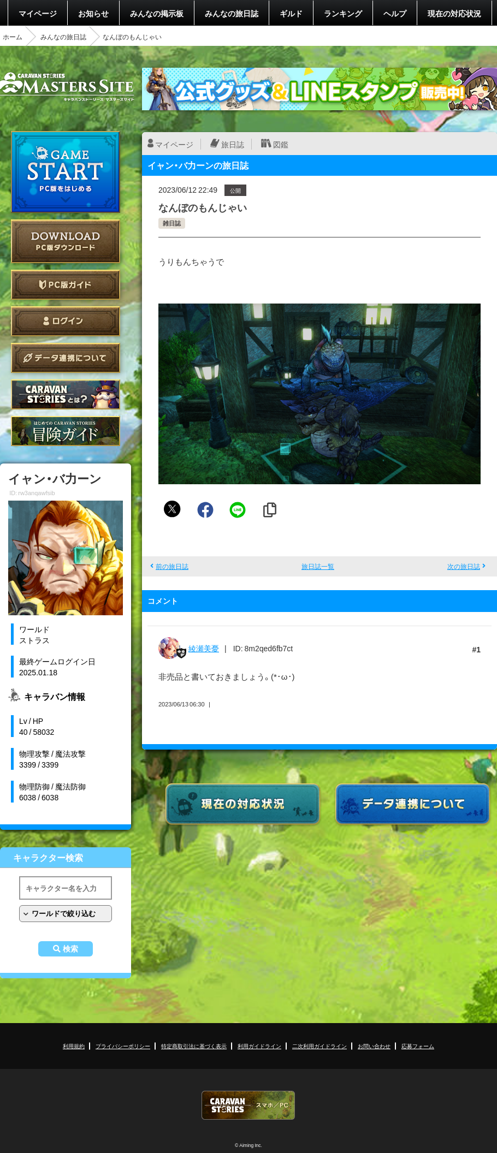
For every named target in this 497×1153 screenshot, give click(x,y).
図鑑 (280, 144)
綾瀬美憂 (203, 648)
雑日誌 (172, 223)
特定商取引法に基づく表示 (194, 1046)
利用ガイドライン (259, 1046)
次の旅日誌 (463, 566)
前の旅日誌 (172, 566)
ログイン (65, 321)
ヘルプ (394, 13)
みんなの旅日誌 (231, 13)
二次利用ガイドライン (319, 1046)
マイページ (38, 13)
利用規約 (74, 1046)
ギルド (291, 13)
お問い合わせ (374, 1046)
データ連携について (65, 358)
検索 (70, 949)
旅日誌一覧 (317, 566)
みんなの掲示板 (157, 13)
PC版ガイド (65, 285)
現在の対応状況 (454, 13)
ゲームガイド (65, 431)
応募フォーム (417, 1046)
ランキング (343, 13)
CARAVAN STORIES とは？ (65, 394)
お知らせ (93, 13)
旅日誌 (232, 144)
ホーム (12, 36)
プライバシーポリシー (123, 1046)
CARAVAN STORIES (248, 1105)
